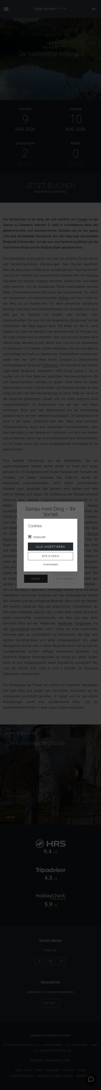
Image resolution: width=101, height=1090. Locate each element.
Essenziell (39, 536)
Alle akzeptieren (50, 546)
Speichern (50, 556)
